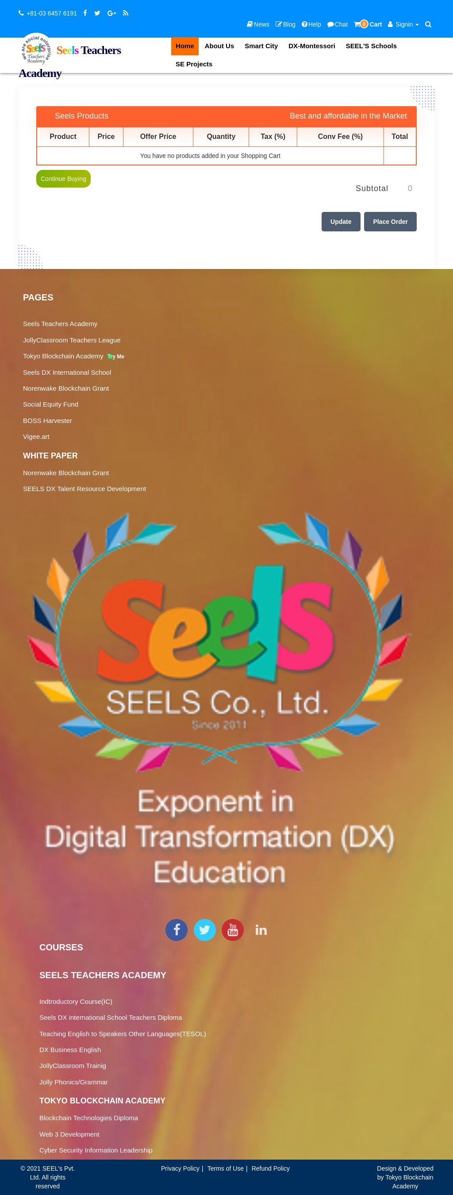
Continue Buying (63, 178)
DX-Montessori (311, 46)
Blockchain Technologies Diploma (88, 1118)
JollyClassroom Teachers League (72, 340)
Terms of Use (225, 1168)
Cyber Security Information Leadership (96, 1150)
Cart (368, 24)
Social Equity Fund (50, 404)
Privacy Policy (180, 1168)
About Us (219, 46)
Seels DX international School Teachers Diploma (110, 1017)
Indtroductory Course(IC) (75, 1001)
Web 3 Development (69, 1134)
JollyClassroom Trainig (72, 1065)
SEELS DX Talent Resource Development (84, 488)
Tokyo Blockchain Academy (68, 356)
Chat (337, 24)
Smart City (261, 46)
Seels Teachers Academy (60, 323)
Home (185, 46)
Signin (403, 24)
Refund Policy (271, 1168)
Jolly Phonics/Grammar (73, 1082)
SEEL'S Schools (371, 46)
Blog (286, 24)
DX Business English (70, 1049)
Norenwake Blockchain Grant (66, 388)
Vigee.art (36, 436)
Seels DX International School (67, 372)
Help (311, 24)
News (258, 24)
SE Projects (194, 64)
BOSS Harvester (47, 420)
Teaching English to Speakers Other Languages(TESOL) (122, 1033)
